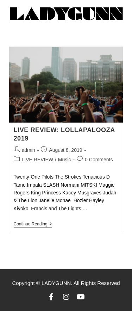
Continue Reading (33, 224)
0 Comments (99, 159)
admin (28, 150)
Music (64, 159)
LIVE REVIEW (37, 159)
